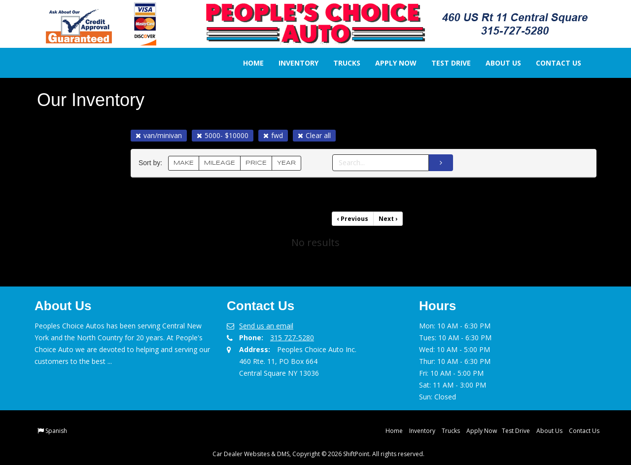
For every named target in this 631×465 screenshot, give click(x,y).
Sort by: (152, 163)
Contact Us (551, 63)
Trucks (339, 63)
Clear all (314, 135)
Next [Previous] (388, 219)
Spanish (56, 431)
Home (246, 63)
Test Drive (444, 63)
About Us (496, 63)
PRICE (256, 163)
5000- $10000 (222, 135)
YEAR (286, 163)
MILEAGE (219, 163)
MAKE (184, 163)
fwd (273, 135)
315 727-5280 (292, 337)
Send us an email (266, 325)
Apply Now (389, 63)
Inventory (292, 63)
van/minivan (159, 135)
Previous (352, 219)
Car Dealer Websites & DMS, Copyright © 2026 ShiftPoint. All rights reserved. (318, 454)
